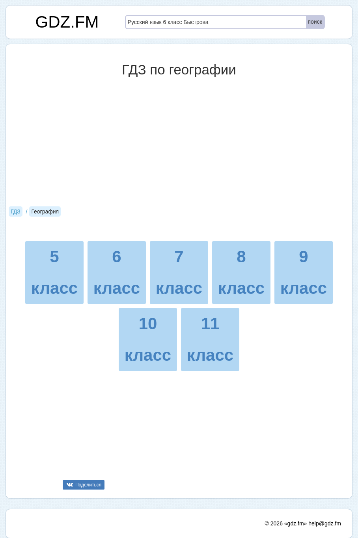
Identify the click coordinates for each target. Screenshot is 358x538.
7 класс (179, 272)
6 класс (116, 272)
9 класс (303, 272)
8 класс (241, 272)
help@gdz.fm (324, 523)
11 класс (210, 339)
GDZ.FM (67, 22)
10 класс (148, 339)
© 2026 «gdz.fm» (286, 523)
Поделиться (88, 485)
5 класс (54, 272)
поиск (315, 22)
